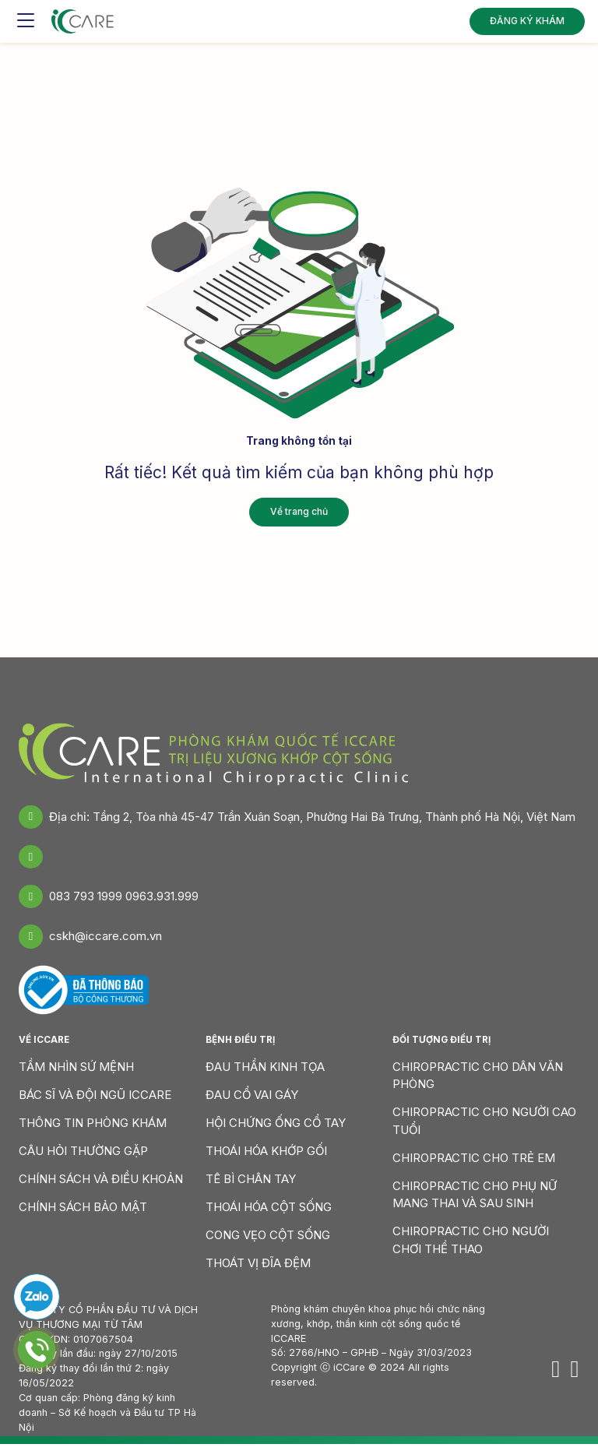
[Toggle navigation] (25, 19)
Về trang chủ (299, 511)
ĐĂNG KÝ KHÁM (527, 19)
